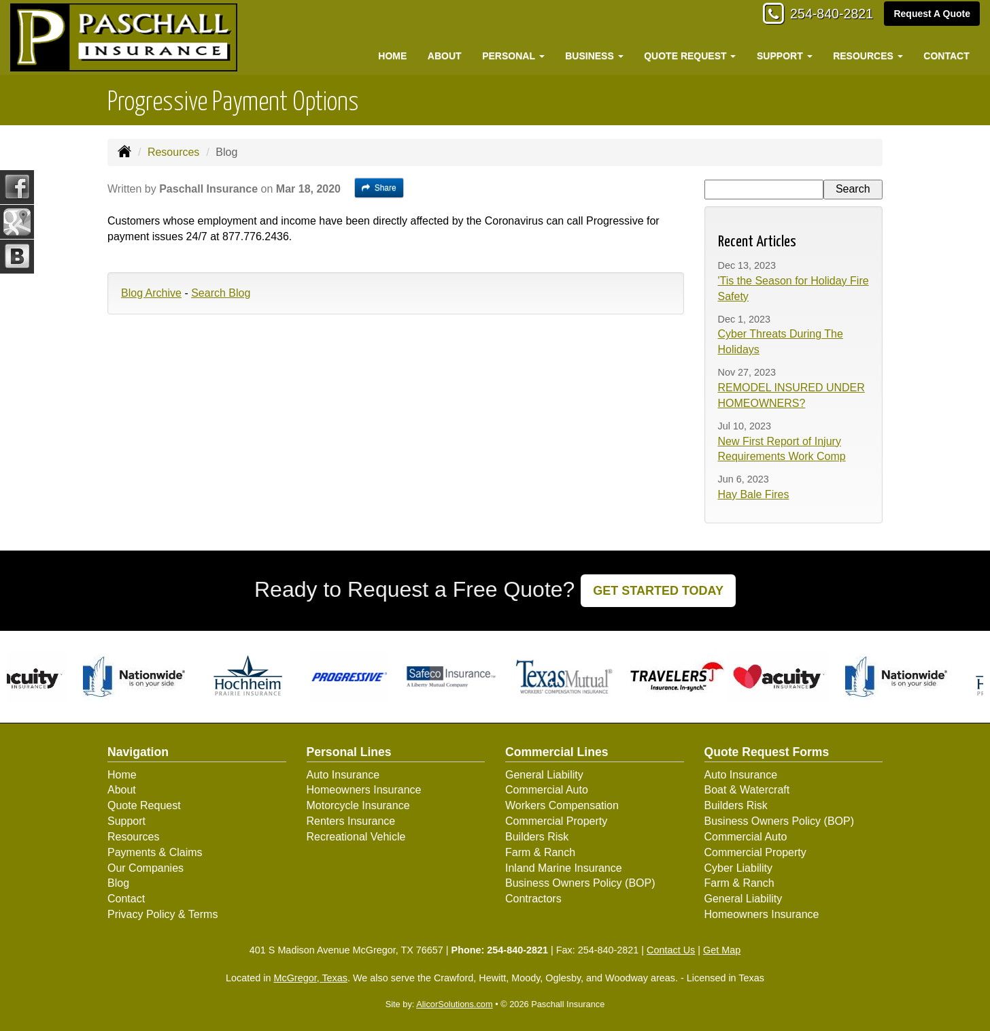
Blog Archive (151, 293)
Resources (173, 152)
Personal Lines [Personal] (349, 752)
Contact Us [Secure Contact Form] (671, 950)
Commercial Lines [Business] (557, 752)
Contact (946, 55)
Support (126, 821)
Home (392, 55)
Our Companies (145, 868)
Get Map (721, 950)
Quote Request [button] (690, 55)
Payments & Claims (155, 852)
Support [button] (785, 55)
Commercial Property (556, 821)
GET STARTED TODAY (658, 591)
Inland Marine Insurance (563, 868)
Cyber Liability (738, 868)
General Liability (544, 775)
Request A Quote (931, 15)
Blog (118, 883)
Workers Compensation (562, 805)
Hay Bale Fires (753, 494)
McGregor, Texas (310, 977)
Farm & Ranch (540, 852)
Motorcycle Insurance (358, 805)
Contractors (533, 898)
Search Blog (220, 293)
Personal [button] (513, 55)
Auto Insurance (343, 775)
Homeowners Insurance (364, 790)
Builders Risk (536, 836)
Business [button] (594, 55)
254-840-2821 (823, 15)
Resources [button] (868, 55)
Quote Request (144, 805)
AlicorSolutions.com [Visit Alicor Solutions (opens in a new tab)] (454, 1004)
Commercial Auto (546, 790)
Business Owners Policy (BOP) (580, 883)
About (445, 55)
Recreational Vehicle (356, 836)
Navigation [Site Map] (138, 752)
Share (379, 188)
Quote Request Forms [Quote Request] (767, 752)
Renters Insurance (351, 821)
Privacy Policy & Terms (162, 914)
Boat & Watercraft (747, 790)
